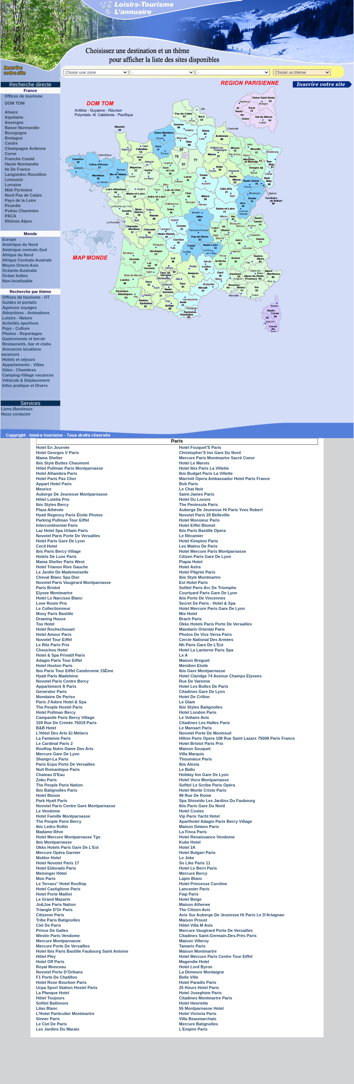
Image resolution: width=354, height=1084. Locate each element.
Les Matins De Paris (198, 546)
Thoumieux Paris (195, 759)
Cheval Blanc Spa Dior (57, 577)
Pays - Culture (16, 328)
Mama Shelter (49, 458)
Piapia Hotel (191, 561)
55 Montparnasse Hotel (201, 1008)
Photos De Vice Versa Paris (205, 634)
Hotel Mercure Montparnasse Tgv (68, 837)
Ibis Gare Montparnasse (202, 671)
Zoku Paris (46, 780)
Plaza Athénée (49, 509)
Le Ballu (187, 769)
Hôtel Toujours (50, 998)
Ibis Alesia (189, 764)
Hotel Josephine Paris (200, 993)
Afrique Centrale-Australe (27, 260)
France (30, 90)
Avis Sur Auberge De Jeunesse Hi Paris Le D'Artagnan (232, 915)
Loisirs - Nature (17, 318)
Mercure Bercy (193, 873)
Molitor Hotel (48, 857)
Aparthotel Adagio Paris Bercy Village (215, 821)
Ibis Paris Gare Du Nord (202, 806)
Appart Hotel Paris (54, 484)
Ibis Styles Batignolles (201, 707)
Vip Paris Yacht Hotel (199, 816)
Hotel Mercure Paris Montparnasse (212, 551)
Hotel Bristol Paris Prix (201, 743)
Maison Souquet (195, 748)
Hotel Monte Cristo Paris (203, 790)
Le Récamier (191, 535)
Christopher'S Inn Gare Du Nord (210, 452)
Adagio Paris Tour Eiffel (59, 660)
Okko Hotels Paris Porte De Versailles (215, 624)
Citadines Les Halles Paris (204, 722)
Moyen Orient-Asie (20, 265)
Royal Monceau (51, 967)
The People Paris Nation (59, 785)
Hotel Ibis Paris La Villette (204, 468)
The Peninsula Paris (198, 504)
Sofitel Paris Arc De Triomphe (207, 587)
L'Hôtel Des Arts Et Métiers (62, 733)
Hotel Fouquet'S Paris (200, 447)
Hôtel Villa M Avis (196, 925)
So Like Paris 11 (194, 863)
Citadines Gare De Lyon (202, 691)
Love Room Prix (51, 603)
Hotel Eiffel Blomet (197, 525)
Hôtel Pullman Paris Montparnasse (69, 468)
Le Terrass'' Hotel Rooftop (61, 883)
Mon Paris (46, 878)
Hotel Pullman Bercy (56, 712)
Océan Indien (15, 275)
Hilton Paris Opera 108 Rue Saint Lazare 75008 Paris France (237, 738)
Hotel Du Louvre (195, 499)
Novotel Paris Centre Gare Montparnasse (75, 806)
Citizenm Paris (50, 915)
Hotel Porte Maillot (54, 894)
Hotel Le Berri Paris (198, 868)
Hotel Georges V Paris (57, 452)
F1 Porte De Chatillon (56, 977)
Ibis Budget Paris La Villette (206, 473)
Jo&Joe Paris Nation (56, 904)
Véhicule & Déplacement (26, 380)
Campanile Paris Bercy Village (65, 717)
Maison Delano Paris (199, 826)
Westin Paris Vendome (58, 935)
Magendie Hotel (194, 961)
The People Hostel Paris (59, 707)
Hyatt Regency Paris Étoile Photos (69, 515)
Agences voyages (19, 307)
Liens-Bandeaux (17, 409)
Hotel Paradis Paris (197, 982)
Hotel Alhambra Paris (56, 473)
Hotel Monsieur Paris (199, 520)
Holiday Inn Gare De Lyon (204, 774)
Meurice (44, 489)
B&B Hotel (46, 728)
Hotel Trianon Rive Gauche (62, 567)
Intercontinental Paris (57, 525)
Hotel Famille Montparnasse (63, 816)
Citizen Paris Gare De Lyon (205, 556)
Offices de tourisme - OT (26, 297)
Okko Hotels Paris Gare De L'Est (67, 847)
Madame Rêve (49, 832)
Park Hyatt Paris (51, 800)
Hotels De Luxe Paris (56, 556)
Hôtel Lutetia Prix (52, 499)
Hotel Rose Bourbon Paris (61, 982)
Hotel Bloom (48, 795)
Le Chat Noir (191, 489)
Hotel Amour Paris (54, 634)
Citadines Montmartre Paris (205, 998)
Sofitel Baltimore (52, 1003)
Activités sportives (20, 323)
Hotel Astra (190, 567)
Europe (9, 239)
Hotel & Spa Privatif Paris (60, 655)
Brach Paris (190, 619)
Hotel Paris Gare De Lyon (60, 541)
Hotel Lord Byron (196, 967)
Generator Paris (51, 691)
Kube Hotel (190, 842)
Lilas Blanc (47, 1008)
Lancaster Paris (194, 889)
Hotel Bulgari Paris (197, 852)
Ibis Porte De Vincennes (202, 598)
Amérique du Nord (20, 244)
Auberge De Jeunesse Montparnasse (72, 494)
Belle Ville (189, 977)
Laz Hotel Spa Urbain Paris (62, 530)
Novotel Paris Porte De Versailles (68, 535)
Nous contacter (16, 414)
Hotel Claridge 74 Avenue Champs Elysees (220, 676)
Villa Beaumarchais (198, 1018)
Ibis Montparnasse (54, 842)
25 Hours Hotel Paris (199, 987)
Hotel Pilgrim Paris (197, 572)
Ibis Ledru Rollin (52, 826)
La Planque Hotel (52, 993)
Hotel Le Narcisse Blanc (59, 598)
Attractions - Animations (25, 313)
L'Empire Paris (193, 1029)
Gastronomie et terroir (23, 338)
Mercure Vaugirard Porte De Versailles (216, 930)
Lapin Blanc (190, 878)
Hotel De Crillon (194, 696)
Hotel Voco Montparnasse (204, 780)
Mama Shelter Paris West (60, 561)
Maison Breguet (194, 660)
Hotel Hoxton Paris (54, 665)
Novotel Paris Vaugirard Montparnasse (73, 582)
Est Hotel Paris (193, 582)
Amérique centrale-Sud (24, 249)
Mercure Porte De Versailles (63, 946)
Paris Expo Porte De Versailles (65, 764)
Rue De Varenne (194, 681)
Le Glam (187, 702)
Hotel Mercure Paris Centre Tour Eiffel (216, 956)
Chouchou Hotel (52, 650)
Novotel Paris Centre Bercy (62, 681)
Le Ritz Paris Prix (52, 645)
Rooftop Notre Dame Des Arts (65, 748)
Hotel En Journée (52, 447)
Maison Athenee (194, 904)
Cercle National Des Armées (206, 639)
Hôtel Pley (46, 956)
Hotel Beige (190, 899)
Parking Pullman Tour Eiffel (62, 520)
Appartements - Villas (23, 364)
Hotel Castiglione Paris (58, 889)
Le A (183, 655)
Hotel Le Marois (194, 463)
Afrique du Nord (17, 255)
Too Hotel (45, 624)
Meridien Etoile (193, 665)
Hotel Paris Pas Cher (56, 478)
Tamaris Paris (192, 946)
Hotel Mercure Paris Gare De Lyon (212, 608)
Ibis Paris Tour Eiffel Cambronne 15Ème (74, 671)
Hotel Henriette (193, 1003)
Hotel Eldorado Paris (56, 868)
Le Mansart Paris (195, 728)
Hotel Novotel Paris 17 (57, 863)
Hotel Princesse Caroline (203, 883)
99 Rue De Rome (195, 795)
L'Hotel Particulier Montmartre (65, 1013)
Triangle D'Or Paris (54, 909)
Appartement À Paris (56, 686)
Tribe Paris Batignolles (58, 920)
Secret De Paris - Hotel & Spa (207, 603)
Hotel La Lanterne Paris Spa (206, 650)
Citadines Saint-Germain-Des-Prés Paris (218, 935)
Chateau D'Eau (50, 774)
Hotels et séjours (18, 359)
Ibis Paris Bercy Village (58, 551)
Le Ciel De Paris (51, 1024)
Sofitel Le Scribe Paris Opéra (207, 785)
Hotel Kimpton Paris (198, 541)
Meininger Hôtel (51, 873)
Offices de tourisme (22, 96)
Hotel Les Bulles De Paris (204, 686)
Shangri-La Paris (52, 759)
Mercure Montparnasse (58, 941)
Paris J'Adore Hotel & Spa (61, 702)
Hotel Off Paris (50, 961)
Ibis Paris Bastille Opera (202, 530)
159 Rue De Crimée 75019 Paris (66, 722)
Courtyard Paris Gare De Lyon (208, 593)
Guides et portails (19, 302)
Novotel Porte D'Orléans (59, 972)
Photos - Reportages (22, 333)
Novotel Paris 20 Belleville (204, 515)
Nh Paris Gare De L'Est (201, 645)
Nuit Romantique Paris (58, 769)
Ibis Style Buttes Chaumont (62, 463)
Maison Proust (193, 920)
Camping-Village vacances (28, 375)
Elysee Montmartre (54, 593)
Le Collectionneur (53, 608)
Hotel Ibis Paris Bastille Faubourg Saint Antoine (82, 951)
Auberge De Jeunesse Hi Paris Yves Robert (221, 509)
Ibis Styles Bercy (52, 504)
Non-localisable (17, 281)
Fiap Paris (189, 894)
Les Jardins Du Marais (57, 1029)
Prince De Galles (52, 930)
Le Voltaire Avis (194, 717)
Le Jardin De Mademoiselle (62, 572)
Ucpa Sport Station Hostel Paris (67, 987)
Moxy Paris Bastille (54, 613)
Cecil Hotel (46, 546)
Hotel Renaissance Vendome (207, 837)
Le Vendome (48, 811)
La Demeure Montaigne (201, 972)
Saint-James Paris (196, 494)
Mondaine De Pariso (55, 696)
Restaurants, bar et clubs (26, 344)
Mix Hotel (188, 613)
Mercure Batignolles (198, 1024)
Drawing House (51, 619)
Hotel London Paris (198, 712)
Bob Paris (188, 484)
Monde (30, 233)
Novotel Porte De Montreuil (205, 733)
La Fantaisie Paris (53, 738)
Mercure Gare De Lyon (57, 754)
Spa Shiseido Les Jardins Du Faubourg (217, 800)
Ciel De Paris (48, 925)
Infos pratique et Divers (24, 385)
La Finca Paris (193, 832)
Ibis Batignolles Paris (56, 790)
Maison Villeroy (194, 941)
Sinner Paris (48, 1018)
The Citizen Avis (194, 909)
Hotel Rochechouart (55, 629)
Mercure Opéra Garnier (58, 852)
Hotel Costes (191, 811)
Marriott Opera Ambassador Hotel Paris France (224, 478)
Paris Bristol (48, 587)
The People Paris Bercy (58, 821)
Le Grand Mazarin (53, 899)
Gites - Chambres (19, 370)
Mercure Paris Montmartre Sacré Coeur (217, 458)
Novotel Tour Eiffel (54, 639)
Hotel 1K (187, 847)
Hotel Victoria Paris (198, 1013)
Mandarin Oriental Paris (202, 629)
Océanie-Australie (19, 270)
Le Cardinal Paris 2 (54, 743)
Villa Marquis (191, 754)
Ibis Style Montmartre (200, 577)
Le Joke (186, 857)
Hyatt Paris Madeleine (57, 676)
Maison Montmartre (198, 951)
